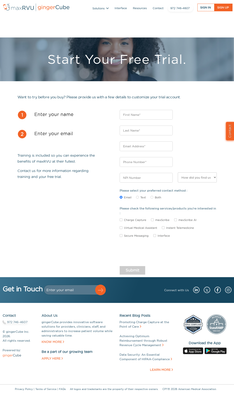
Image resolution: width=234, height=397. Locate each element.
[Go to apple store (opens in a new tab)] (193, 350)
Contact (158, 8)
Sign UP (223, 8)
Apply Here (52, 358)
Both (158, 197)
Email (127, 197)
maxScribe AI (187, 219)
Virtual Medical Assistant (140, 227)
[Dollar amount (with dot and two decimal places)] (71, 290)
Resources (140, 8)
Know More (53, 342)
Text (143, 197)
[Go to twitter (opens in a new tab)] (206, 290)
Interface (121, 8)
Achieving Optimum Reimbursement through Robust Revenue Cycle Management (143, 340)
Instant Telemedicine (180, 227)
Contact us (26, 171)
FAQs (62, 389)
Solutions (100, 9)
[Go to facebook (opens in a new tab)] (216, 290)
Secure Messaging (136, 235)
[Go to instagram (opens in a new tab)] (226, 290)
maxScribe (162, 219)
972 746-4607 (180, 8)
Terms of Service (45, 389)
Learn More (161, 369)
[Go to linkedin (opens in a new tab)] (195, 290)
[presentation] (152, 254)
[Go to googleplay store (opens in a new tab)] (215, 350)
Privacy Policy (24, 389)
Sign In (205, 8)
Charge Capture (135, 219)
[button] (100, 290)
